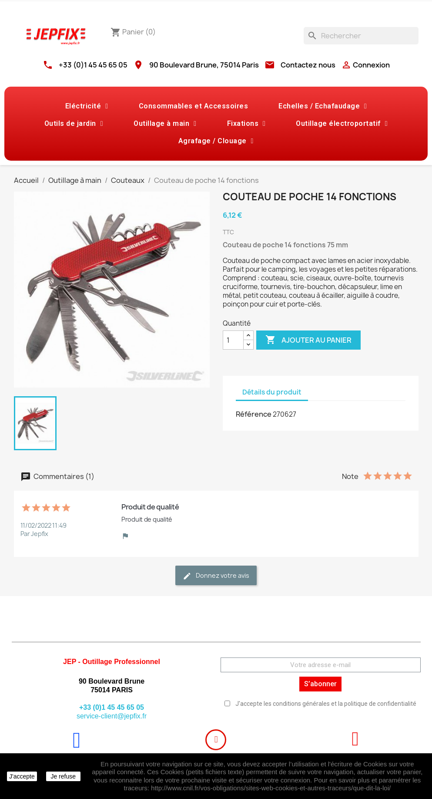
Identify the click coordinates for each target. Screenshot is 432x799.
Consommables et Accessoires (193, 106)
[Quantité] (233, 340)
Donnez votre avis (216, 575)
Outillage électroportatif (342, 123)
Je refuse (63, 776)
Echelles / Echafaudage (322, 106)
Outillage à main (165, 123)
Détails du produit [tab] (271, 392)
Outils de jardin (73, 123)
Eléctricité (86, 106)
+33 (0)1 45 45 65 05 (93, 65)
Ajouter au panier (308, 340)
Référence (253, 414)
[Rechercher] (361, 35)
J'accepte (22, 776)
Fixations (246, 123)
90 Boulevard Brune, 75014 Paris (204, 65)
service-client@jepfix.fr (112, 716)
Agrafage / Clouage (216, 141)
